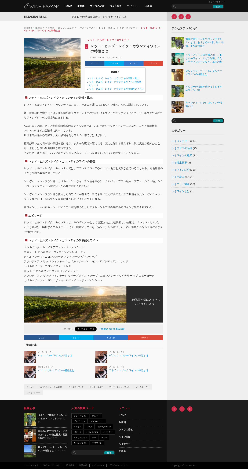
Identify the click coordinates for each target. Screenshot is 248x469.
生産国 (81, 6)
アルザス (77, 426)
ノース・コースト (86, 27)
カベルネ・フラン (76, 387)
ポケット (153, 63)
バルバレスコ (92, 432)
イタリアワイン (104, 426)
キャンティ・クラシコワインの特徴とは (203, 104)
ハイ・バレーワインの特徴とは (55, 355)
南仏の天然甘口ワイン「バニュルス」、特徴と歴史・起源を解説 (52, 434)
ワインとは (183, 191)
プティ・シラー (33, 392)
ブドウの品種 (97, 6)
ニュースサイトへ (216, 2)
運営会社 (83, 465)
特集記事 (182, 162)
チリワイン (97, 443)
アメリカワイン (80, 437)
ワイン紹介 (116, 6)
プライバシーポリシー (119, 465)
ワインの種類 (184, 155)
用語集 (148, 6)
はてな (134, 63)
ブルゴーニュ (79, 421)
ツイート (114, 63)
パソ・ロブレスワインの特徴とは (56, 370)
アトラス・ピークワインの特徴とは (128, 370)
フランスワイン (80, 415)
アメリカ (49, 27)
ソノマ (104, 437)
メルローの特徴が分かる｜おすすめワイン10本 (107, 16)
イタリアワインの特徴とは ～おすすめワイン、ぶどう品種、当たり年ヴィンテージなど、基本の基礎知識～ (203, 58)
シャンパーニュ (97, 421)
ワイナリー (133, 6)
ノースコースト (142, 387)
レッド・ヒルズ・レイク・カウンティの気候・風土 (113, 78)
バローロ (77, 432)
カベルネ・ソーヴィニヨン (51, 387)
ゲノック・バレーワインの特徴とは (128, 355)
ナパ (94, 437)
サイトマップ (98, 465)
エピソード (92, 85)
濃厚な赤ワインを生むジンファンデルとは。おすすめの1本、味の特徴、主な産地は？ (204, 42)
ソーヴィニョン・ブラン (119, 387)
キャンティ (108, 432)
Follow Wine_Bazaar (112, 329)
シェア (94, 63)
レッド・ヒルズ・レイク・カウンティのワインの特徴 (114, 81)
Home (28, 27)
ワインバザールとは (52, 465)
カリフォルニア (66, 27)
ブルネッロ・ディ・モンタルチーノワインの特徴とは (203, 72)
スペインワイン (80, 443)
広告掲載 (70, 465)
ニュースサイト (31, 465)
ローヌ (89, 426)
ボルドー (96, 415)
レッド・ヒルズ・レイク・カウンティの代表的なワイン (115, 88)
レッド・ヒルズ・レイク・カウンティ (118, 27)
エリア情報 (183, 184)
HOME (68, 6)
